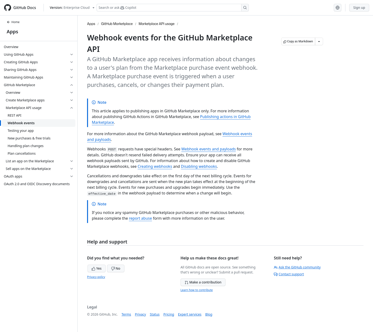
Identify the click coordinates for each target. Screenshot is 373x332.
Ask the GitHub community (297, 267)
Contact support (289, 274)
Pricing (168, 314)
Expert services (189, 314)
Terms (126, 314)
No (115, 268)
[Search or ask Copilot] (173, 7)
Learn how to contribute (197, 290)
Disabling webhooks (199, 166)
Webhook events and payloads (208, 149)
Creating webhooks (154, 166)
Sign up (359, 7)
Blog (208, 314)
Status (155, 314)
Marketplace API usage (157, 23)
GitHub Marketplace (117, 23)
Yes (97, 268)
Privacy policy (96, 277)
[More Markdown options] (319, 41)
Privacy (140, 314)
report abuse (140, 218)
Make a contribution (203, 282)
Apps (12, 31)
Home (13, 22)
